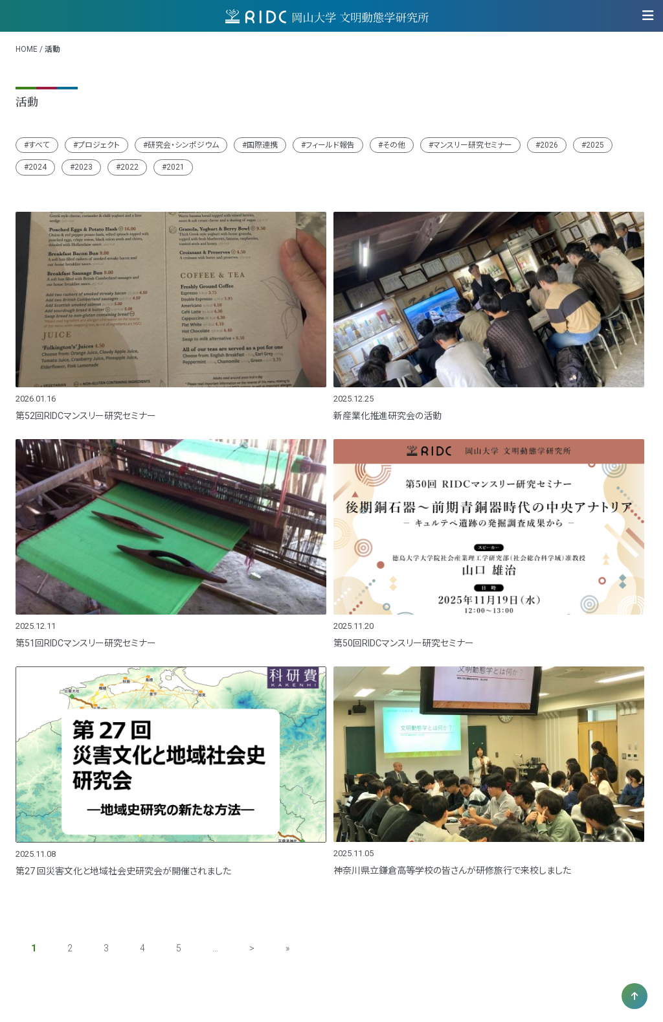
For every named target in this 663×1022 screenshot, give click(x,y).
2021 (175, 167)
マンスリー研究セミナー (472, 145)
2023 (83, 167)
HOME (27, 49)
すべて (39, 145)
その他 (394, 145)
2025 (595, 145)
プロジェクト (99, 145)
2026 (549, 145)
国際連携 (262, 145)
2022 (129, 167)
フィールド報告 (330, 145)
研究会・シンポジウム (183, 145)
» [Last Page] (287, 948)
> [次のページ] (251, 948)
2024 (37, 167)
